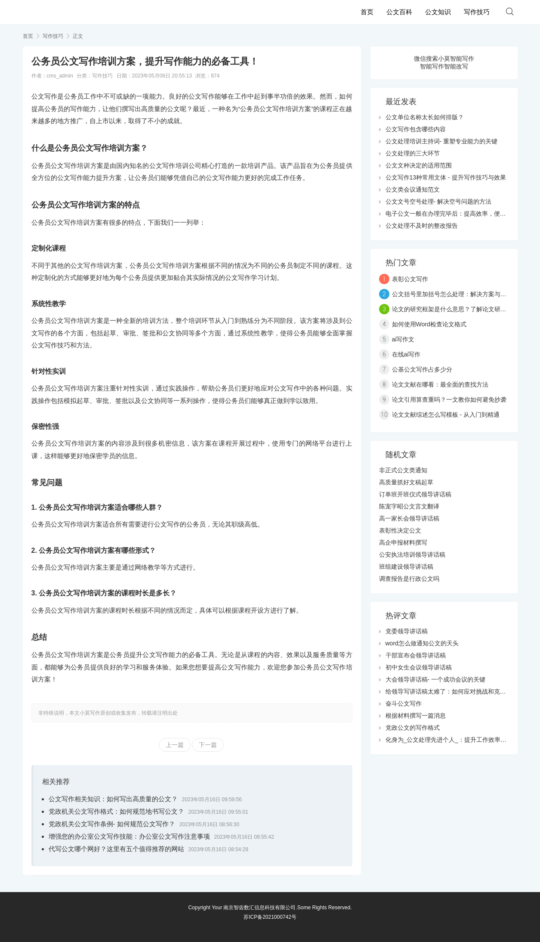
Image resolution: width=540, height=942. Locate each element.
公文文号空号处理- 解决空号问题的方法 (439, 201)
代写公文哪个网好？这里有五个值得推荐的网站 (116, 848)
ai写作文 (403, 339)
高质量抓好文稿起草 (406, 482)
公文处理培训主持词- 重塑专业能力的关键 (442, 141)
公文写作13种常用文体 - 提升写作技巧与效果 (446, 177)
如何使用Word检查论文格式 (429, 324)
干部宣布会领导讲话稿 (416, 655)
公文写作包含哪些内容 (416, 129)
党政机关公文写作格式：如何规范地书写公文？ (116, 811)
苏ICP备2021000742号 (270, 917)
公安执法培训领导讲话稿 (412, 554)
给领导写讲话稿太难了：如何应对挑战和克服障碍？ (455, 691)
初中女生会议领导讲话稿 (419, 667)
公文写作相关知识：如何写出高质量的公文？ (113, 799)
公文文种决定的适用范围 (419, 165)
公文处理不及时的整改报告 (422, 225)
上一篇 (175, 744)
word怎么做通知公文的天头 (422, 643)
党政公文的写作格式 (413, 727)
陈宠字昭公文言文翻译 (409, 506)
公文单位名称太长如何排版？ (425, 117)
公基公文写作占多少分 (422, 369)
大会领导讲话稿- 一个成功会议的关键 (436, 679)
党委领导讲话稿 (407, 631)
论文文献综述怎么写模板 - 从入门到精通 (446, 414)
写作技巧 (477, 11)
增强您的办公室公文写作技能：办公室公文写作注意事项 (129, 836)
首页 (367, 11)
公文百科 (399, 11)
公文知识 (438, 11)
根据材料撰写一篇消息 (416, 715)
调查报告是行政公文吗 (409, 578)
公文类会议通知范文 (413, 189)
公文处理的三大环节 (413, 153)
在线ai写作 (406, 354)
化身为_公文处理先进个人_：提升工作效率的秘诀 (452, 739)
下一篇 (208, 744)
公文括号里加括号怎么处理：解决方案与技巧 (452, 294)
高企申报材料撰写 (403, 542)
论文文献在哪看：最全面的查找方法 (440, 384)
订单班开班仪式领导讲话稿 (415, 494)
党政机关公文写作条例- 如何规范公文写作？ (112, 823)
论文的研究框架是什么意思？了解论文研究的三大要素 (464, 309)
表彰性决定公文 (400, 530)
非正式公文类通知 (403, 470)
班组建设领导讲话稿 (406, 566)
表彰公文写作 (410, 279)
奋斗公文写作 (404, 703)
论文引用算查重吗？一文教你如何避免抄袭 (449, 399)
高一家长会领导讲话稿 (409, 518)
